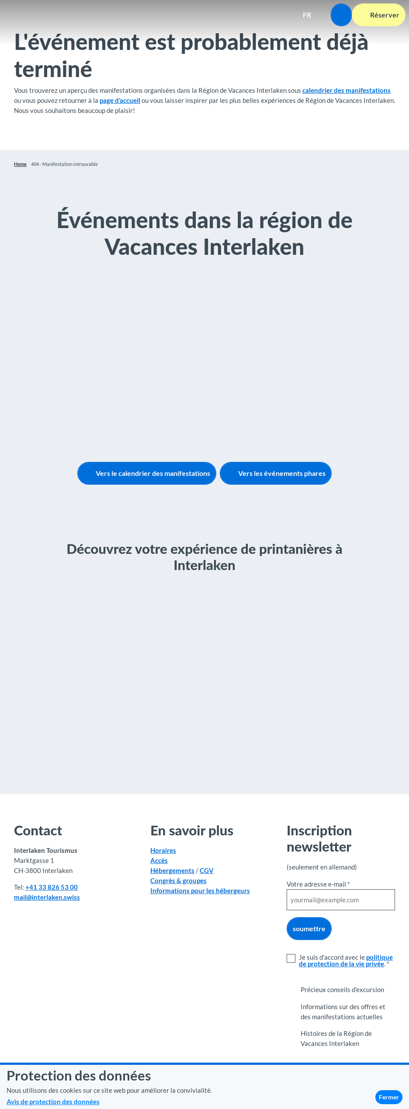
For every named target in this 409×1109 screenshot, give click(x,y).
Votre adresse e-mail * (318, 884)
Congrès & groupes (178, 880)
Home (20, 164)
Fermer (389, 1097)
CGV (207, 870)
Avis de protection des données (53, 1101)
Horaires (163, 851)
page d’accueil (120, 100)
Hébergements (172, 870)
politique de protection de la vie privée (346, 960)
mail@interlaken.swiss (47, 897)
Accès (159, 860)
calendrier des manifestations (346, 90)
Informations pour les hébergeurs (200, 890)
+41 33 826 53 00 (51, 887)
